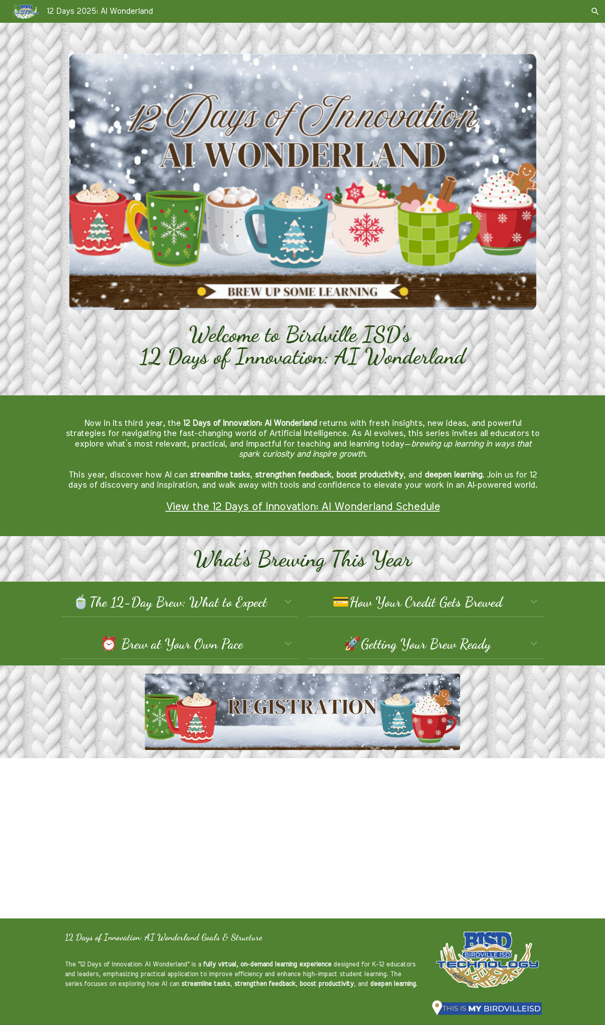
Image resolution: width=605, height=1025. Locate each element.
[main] (302, 345)
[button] (595, 11)
